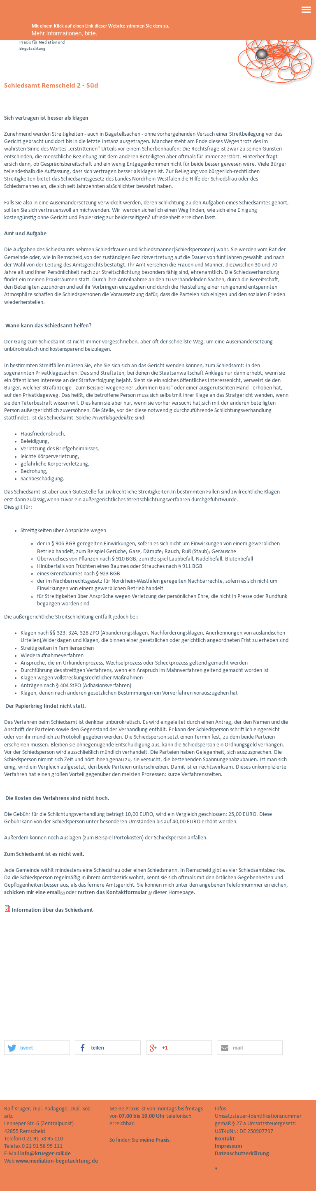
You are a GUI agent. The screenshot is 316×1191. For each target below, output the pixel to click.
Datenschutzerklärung (242, 1154)
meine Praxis (154, 1140)
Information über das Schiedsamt (52, 910)
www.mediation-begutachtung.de (57, 1161)
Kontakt (225, 1139)
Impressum (228, 1146)
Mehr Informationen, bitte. (65, 33)
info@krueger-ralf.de (48, 1154)
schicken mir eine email (34, 893)
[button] (37, 1048)
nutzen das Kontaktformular (115, 893)
